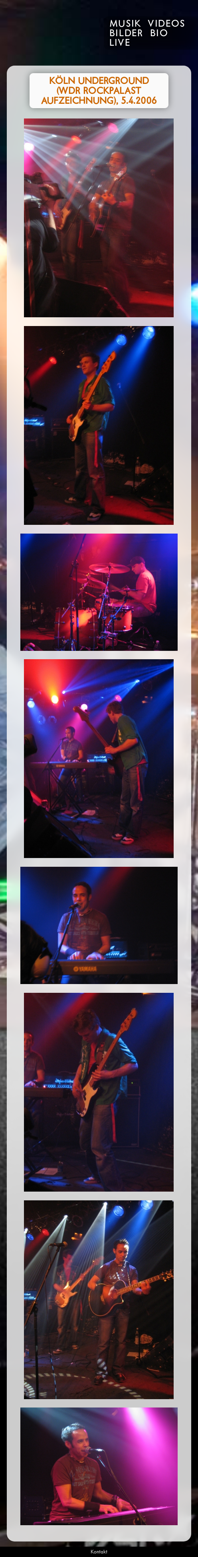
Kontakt (99, 1552)
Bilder (126, 34)
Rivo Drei (50, 32)
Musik (125, 24)
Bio (159, 34)
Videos (166, 24)
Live (120, 43)
